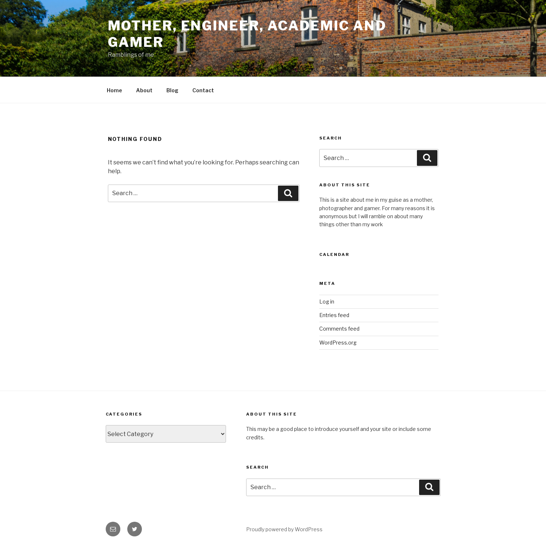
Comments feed (339, 328)
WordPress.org (338, 342)
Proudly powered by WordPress (284, 529)
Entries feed (334, 315)
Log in (326, 301)
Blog (172, 90)
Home (114, 90)
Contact (203, 90)
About (144, 90)
